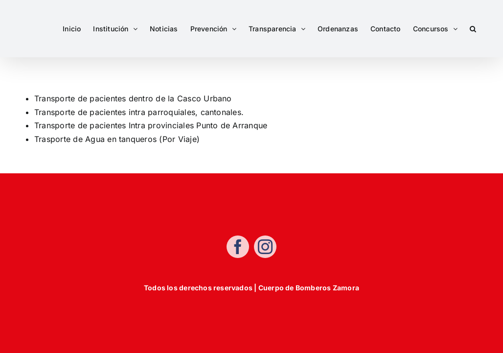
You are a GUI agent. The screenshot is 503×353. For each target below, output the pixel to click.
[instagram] (265, 247)
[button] (473, 28)
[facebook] (238, 247)
